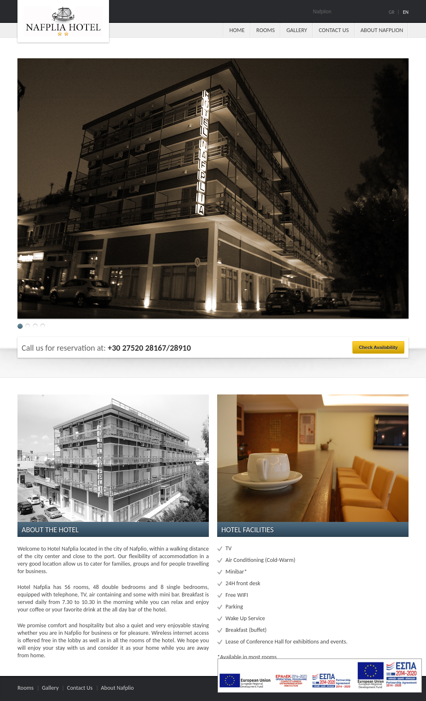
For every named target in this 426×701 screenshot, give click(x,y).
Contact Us (334, 30)
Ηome (237, 30)
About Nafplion (382, 30)
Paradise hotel (63, 21)
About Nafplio (117, 687)
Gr (391, 12)
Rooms (265, 30)
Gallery (296, 30)
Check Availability (378, 347)
